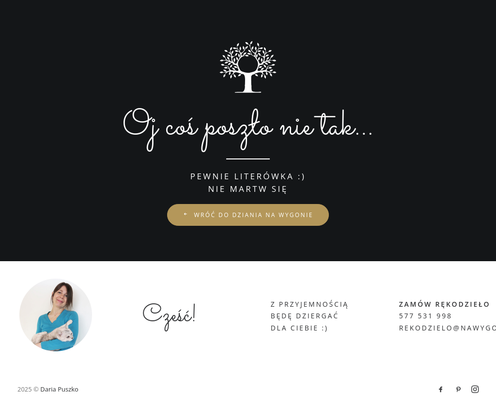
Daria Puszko (59, 389)
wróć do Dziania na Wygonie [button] (248, 215)
